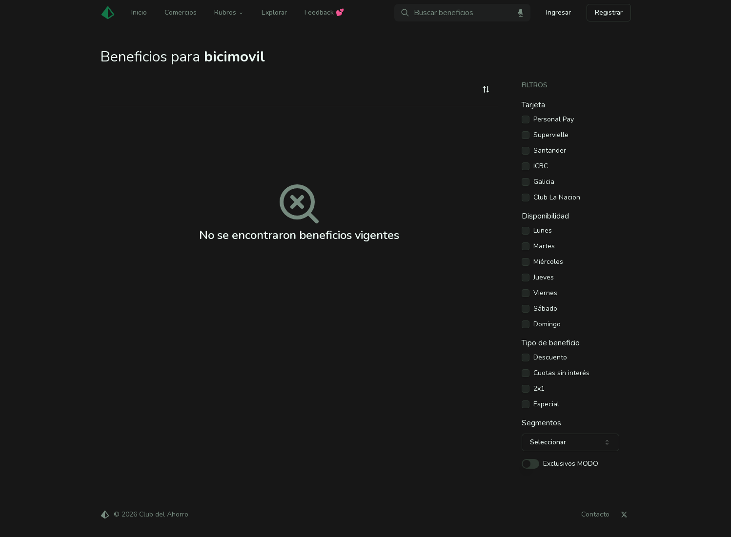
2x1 (539, 389)
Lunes (542, 231)
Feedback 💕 (324, 12)
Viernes (545, 293)
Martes (544, 246)
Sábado (545, 309)
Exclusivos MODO (570, 464)
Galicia (543, 182)
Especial (546, 404)
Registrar (609, 12)
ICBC (540, 166)
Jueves (543, 277)
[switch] (530, 464)
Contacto (595, 514)
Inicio (139, 12)
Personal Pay (553, 119)
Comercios (180, 12)
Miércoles (548, 262)
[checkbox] (525, 119)
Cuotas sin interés (561, 373)
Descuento (550, 357)
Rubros (229, 12)
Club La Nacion (556, 197)
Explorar (274, 12)
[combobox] (486, 89)
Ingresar (558, 12)
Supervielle (551, 135)
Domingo (547, 324)
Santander (549, 151)
